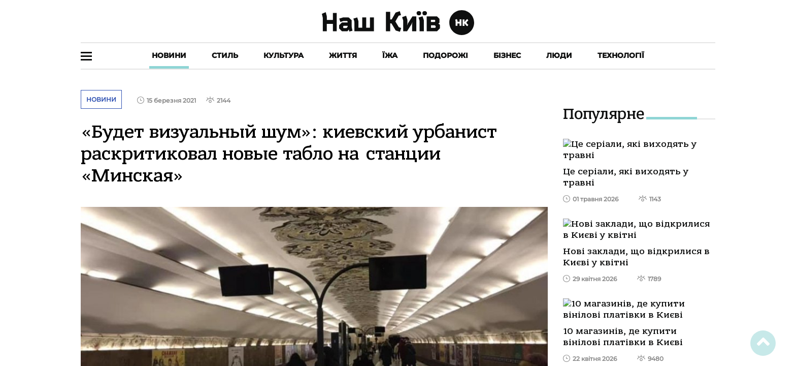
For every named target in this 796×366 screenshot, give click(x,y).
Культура (283, 55)
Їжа (389, 55)
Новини (169, 55)
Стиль (225, 55)
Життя (343, 55)
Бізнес (507, 55)
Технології (621, 55)
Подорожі (445, 55)
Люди (559, 55)
